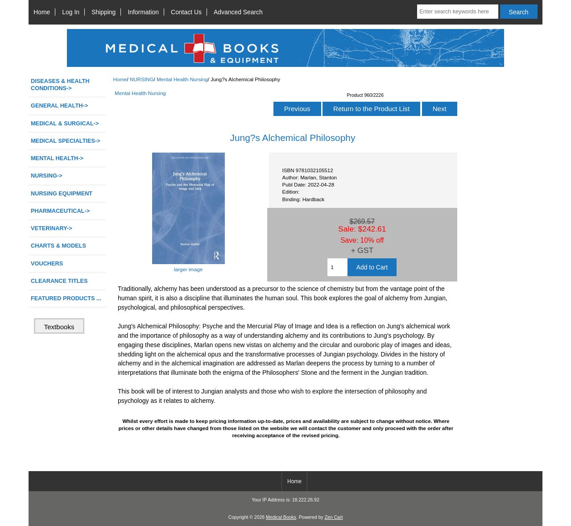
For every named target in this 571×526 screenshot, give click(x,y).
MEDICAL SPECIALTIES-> (65, 140)
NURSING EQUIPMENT (61, 193)
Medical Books (281, 517)
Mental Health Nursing (182, 79)
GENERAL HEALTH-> (59, 105)
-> (46, 175)
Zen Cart (334, 517)
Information (143, 12)
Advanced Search (238, 12)
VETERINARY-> (51, 228)
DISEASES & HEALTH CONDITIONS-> (60, 84)
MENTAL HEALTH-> (57, 158)
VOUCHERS (47, 263)
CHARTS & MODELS (58, 245)
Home (41, 12)
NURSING (141, 79)
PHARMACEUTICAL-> (60, 210)
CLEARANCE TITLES (59, 280)
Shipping (103, 12)
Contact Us (186, 12)
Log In (70, 12)
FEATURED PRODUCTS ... (66, 298)
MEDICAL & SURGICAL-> (65, 123)
